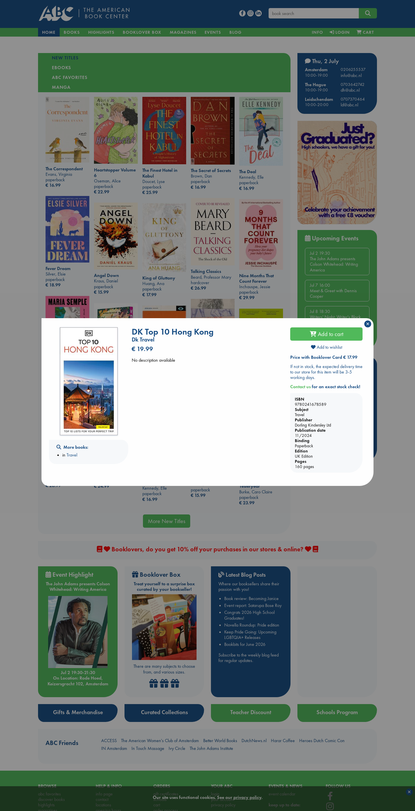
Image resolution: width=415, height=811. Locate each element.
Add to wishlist (326, 347)
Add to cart (326, 334)
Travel (72, 455)
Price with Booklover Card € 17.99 (323, 357)
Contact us (300, 387)
